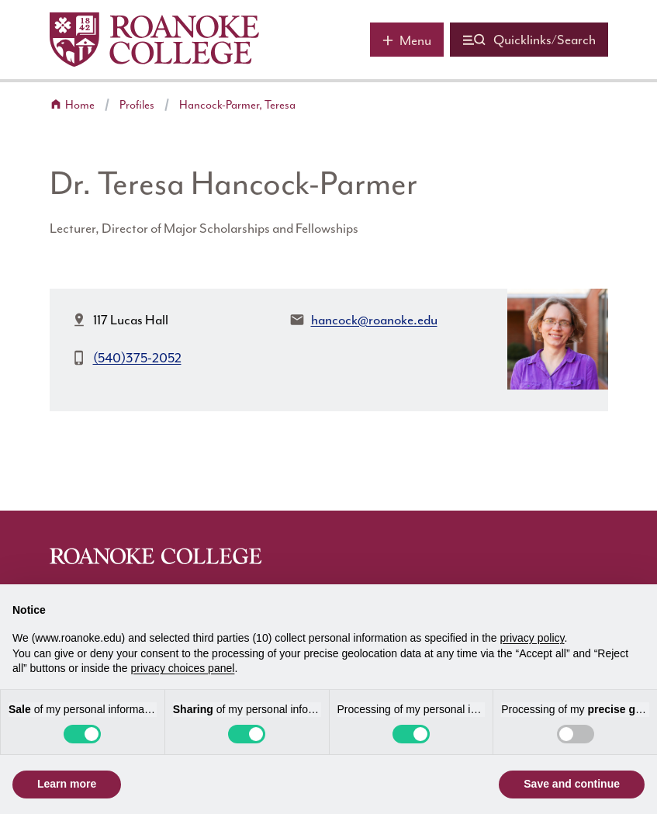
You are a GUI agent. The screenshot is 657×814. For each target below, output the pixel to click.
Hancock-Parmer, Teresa (237, 105)
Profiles (136, 105)
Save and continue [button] (572, 784)
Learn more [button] (66, 784)
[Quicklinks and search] (529, 40)
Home (80, 105)
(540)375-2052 (137, 357)
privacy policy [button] (532, 638)
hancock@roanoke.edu (374, 319)
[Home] (154, 39)
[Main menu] (407, 40)
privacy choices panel (183, 668)
